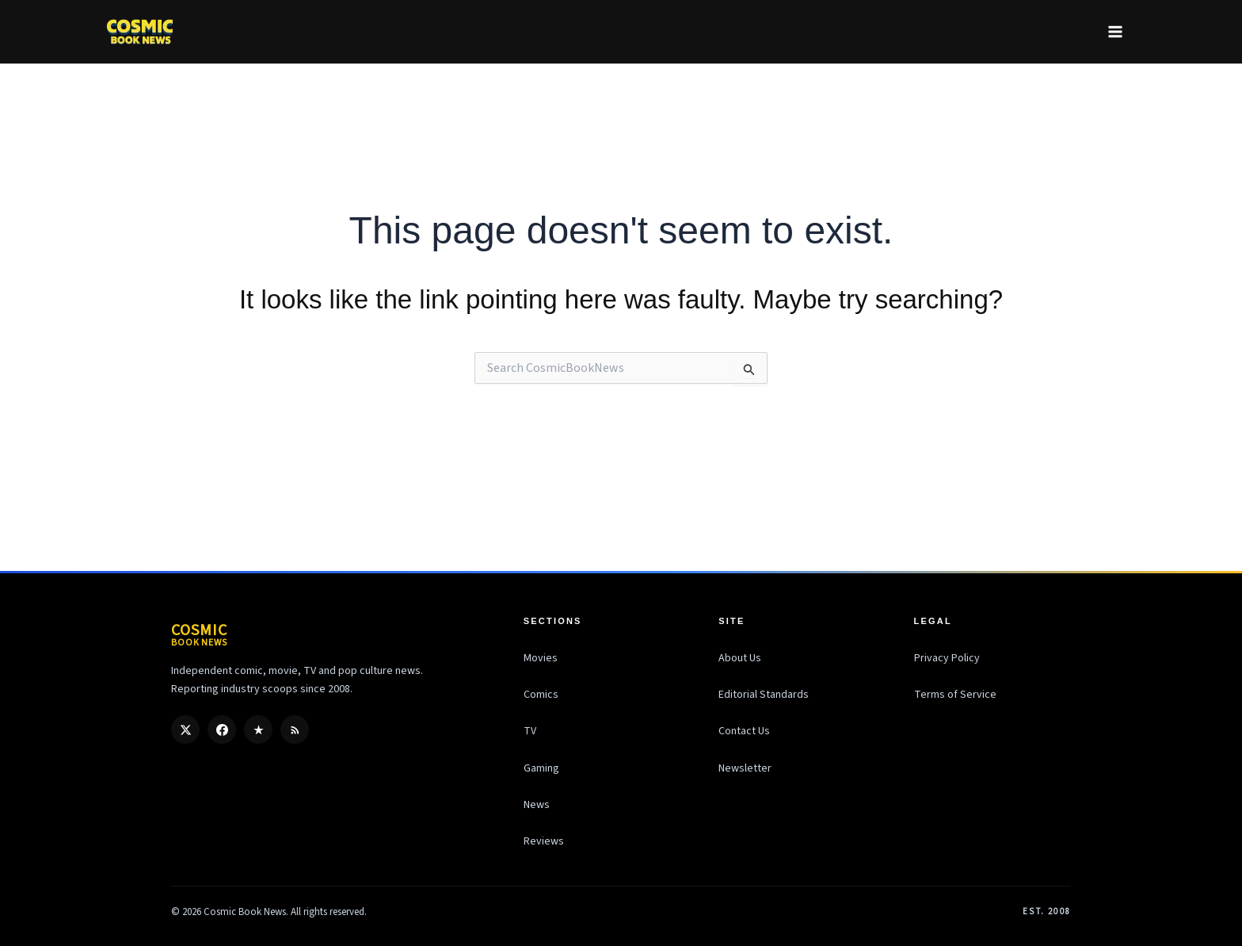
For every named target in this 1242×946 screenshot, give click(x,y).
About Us (739, 658)
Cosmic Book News (245, 912)
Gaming (541, 768)
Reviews (544, 841)
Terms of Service (955, 695)
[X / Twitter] (185, 729)
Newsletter (744, 768)
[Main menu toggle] (1115, 31)
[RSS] (294, 729)
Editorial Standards (763, 695)
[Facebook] (222, 729)
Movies (541, 658)
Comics (541, 695)
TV (530, 731)
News (537, 805)
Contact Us (744, 731)
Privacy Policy (947, 658)
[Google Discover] (258, 729)
